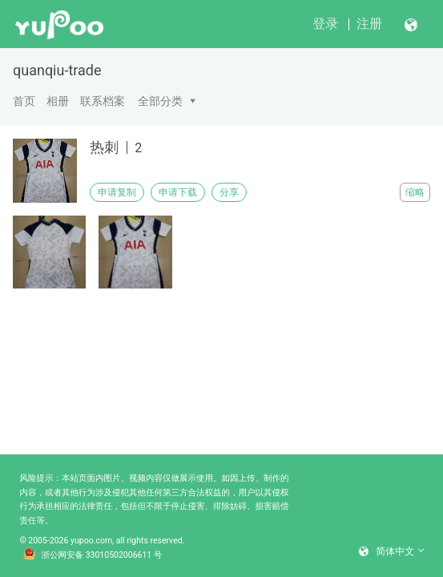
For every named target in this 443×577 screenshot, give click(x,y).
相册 (57, 101)
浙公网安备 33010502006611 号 (93, 555)
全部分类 (160, 101)
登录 (325, 23)
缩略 (415, 192)
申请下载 (178, 192)
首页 (24, 101)
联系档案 (102, 101)
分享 (229, 192)
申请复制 (117, 192)
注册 (369, 23)
